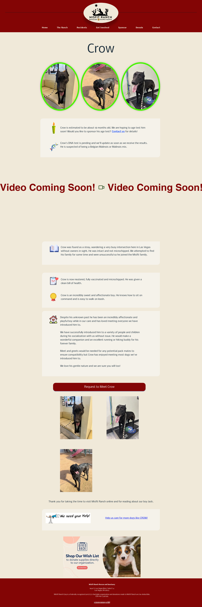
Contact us (118, 131)
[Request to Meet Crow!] (99, 387)
